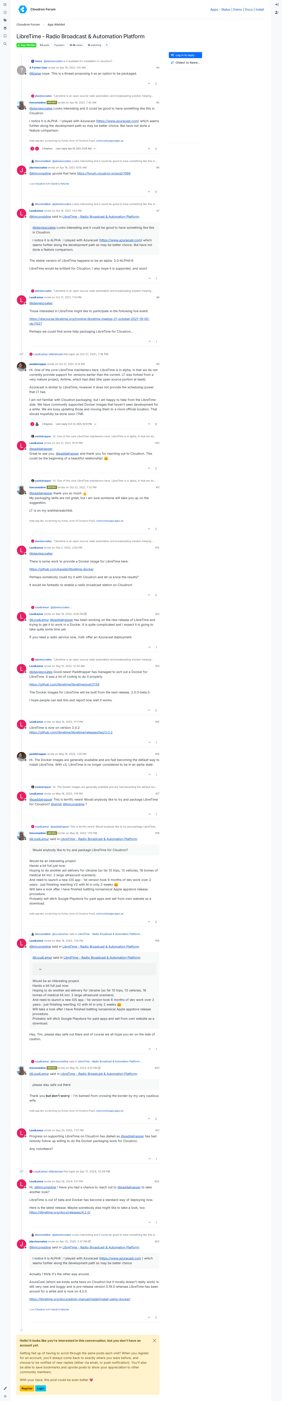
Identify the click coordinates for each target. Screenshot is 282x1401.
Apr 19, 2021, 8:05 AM (73, 167)
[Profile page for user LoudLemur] (21, 213)
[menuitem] (276, 5)
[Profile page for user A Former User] (21, 70)
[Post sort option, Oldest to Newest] (185, 63)
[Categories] (5, 5)
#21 (157, 1130)
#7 (157, 210)
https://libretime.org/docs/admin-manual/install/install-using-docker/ (79, 1299)
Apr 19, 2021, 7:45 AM (83, 102)
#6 (157, 167)
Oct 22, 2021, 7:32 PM (83, 487)
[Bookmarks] (5, 36)
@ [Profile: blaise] (35, 73)
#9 (157, 364)
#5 (157, 102)
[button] (5, 1388)
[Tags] (5, 20)
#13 (157, 613)
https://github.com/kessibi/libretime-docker (61, 569)
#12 (157, 547)
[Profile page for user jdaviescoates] (21, 170)
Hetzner (64, 183)
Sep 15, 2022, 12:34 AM (70, 666)
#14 (157, 666)
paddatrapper (37, 364)
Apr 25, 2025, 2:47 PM (73, 1241)
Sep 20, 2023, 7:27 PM (70, 1130)
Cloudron (40, 183)
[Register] (276, 12)
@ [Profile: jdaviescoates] (53, 61)
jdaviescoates (43, 95)
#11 (157, 487)
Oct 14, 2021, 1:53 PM (69, 210)
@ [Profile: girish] (56, 804)
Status (225, 9)
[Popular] (5, 28)
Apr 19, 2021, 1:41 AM (73, 67)
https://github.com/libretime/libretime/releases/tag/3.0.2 (71, 732)
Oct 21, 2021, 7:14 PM (68, 297)
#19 (157, 940)
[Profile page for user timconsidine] (21, 105)
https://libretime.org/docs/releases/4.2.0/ (59, 1212)
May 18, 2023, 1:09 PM (72, 753)
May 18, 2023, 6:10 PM (83, 1067)
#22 (157, 1181)
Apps (214, 9)
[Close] (154, 1340)
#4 (157, 67)
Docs (249, 9)
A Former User (38, 67)
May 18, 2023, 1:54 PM (69, 940)
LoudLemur (36, 210)
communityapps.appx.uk (109, 140)
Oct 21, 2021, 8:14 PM (72, 364)
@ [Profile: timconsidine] (40, 173)
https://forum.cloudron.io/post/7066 (104, 173)
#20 (157, 1067)
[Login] (276, 5)
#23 (157, 1241)
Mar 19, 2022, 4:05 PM (69, 613)
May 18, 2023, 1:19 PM (69, 793)
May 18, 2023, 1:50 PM (83, 833)
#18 (157, 833)
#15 (157, 721)
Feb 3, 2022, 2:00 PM (69, 547)
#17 (157, 793)
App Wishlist (26, 45)
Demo (237, 9)
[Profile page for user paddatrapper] (21, 366)
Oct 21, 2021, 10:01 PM (69, 442)
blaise (38, 61)
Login (40, 1388)
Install (260, 9)
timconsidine (37, 102)
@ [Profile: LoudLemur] (39, 620)
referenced (56, 354)
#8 (157, 297)
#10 (157, 442)
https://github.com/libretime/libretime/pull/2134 (64, 684)
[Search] (5, 44)
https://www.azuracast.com (117, 121)
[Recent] (5, 12)
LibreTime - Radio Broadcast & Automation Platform (100, 217)
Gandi (54, 183)
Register (27, 1388)
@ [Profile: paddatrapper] (40, 449)
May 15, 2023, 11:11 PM (69, 721)
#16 (157, 753)
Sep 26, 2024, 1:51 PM (69, 1181)
